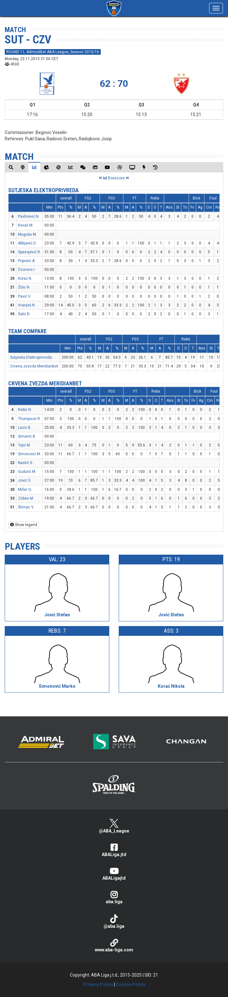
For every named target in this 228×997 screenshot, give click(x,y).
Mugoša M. (27, 234)
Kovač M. (25, 225)
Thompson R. (29, 419)
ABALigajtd (114, 874)
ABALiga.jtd (114, 850)
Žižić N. (24, 287)
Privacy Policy (98, 984)
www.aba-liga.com (114, 945)
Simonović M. (29, 454)
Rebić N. (25, 409)
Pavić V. (24, 296)
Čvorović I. (27, 269)
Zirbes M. (26, 498)
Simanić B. (27, 436)
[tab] (11, 167)
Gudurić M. (27, 471)
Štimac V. (26, 507)
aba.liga (114, 897)
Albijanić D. (27, 243)
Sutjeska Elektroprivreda (43, 190)
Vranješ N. (27, 305)
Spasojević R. (29, 252)
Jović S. (24, 480)
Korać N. (25, 278)
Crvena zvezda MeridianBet (34, 366)
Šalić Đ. (24, 314)
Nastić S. (25, 463)
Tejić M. (24, 445)
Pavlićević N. (28, 216)
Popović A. (27, 261)
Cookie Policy (130, 984)
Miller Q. (25, 489)
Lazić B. (24, 427)
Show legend (23, 525)
